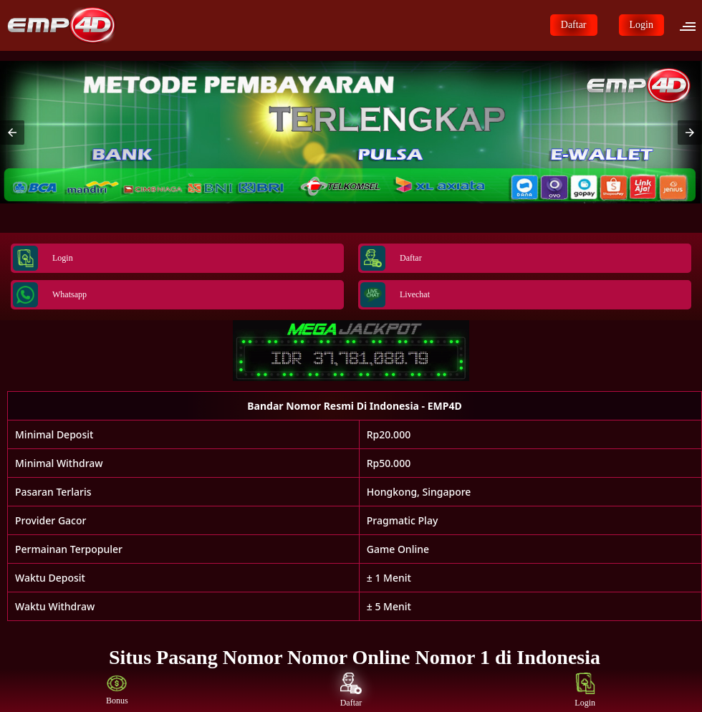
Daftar (574, 24)
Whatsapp (50, 294)
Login (641, 24)
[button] (692, 25)
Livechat (395, 294)
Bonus (117, 690)
